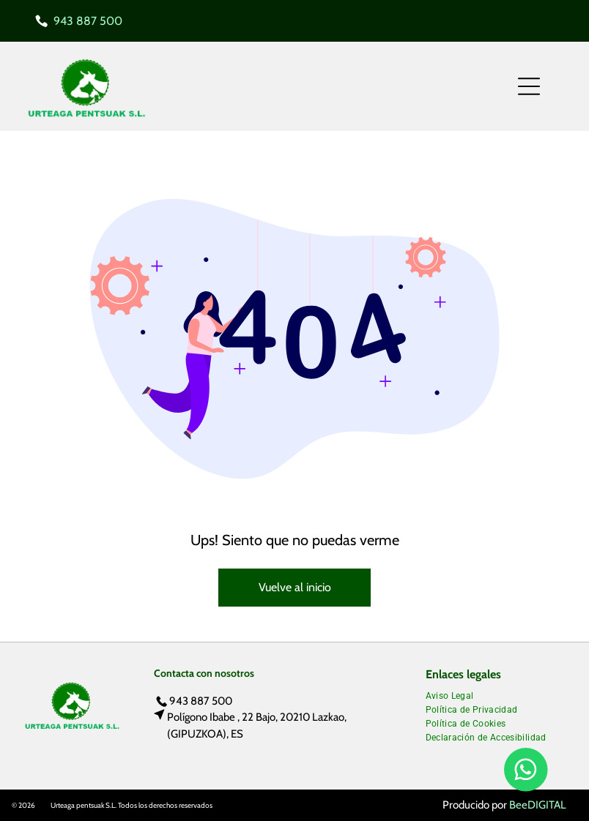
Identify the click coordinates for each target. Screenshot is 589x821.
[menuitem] (455, 694)
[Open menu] (529, 86)
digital (546, 804)
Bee (518, 804)
